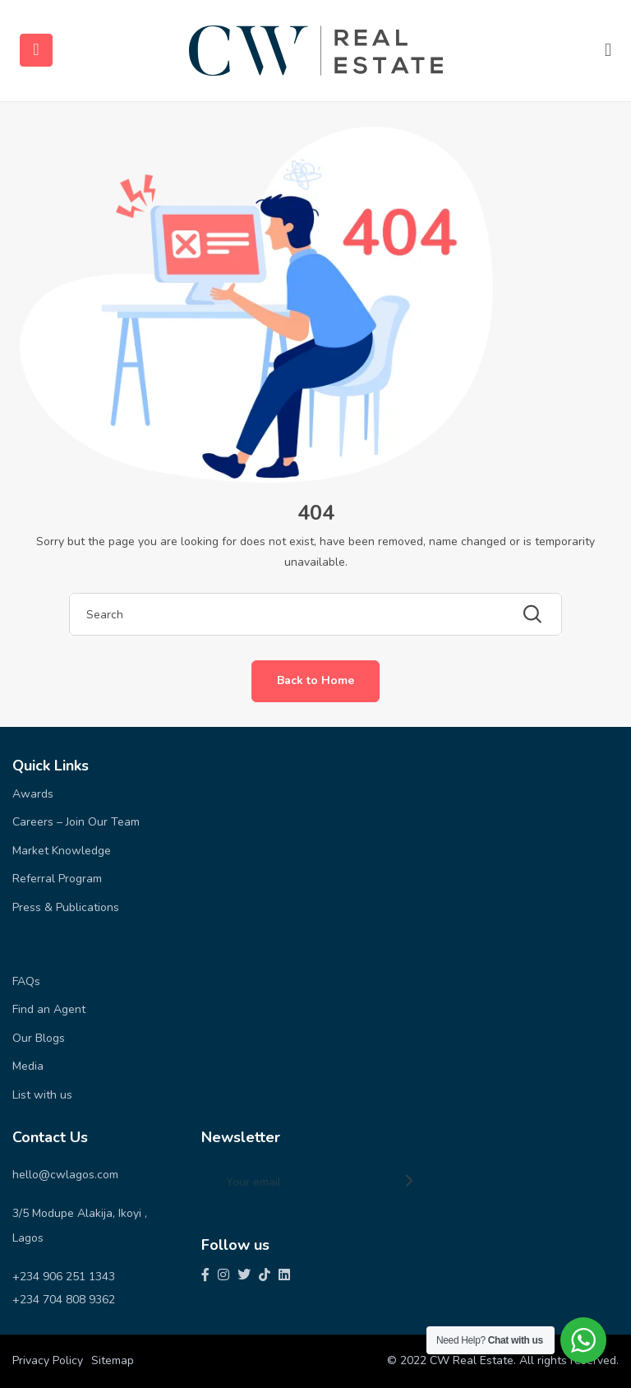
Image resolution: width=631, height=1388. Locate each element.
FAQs (26, 981)
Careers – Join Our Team (76, 822)
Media (28, 1066)
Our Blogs (38, 1038)
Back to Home (315, 680)
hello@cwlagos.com (65, 1174)
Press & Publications (65, 907)
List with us (42, 1095)
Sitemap (112, 1360)
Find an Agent (48, 1009)
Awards (32, 794)
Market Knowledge (61, 850)
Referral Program (57, 878)
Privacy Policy (47, 1360)
